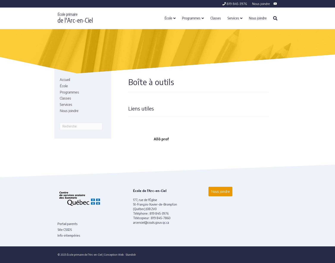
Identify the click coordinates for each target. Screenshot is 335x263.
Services (233, 18)
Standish (131, 254)
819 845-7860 (161, 218)
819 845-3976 (234, 4)
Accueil (65, 80)
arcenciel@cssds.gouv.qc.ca (151, 222)
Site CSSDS (65, 229)
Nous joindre (261, 4)
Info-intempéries (69, 235)
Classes (215, 18)
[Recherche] (273, 18)
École (168, 18)
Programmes (191, 18)
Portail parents (67, 224)
